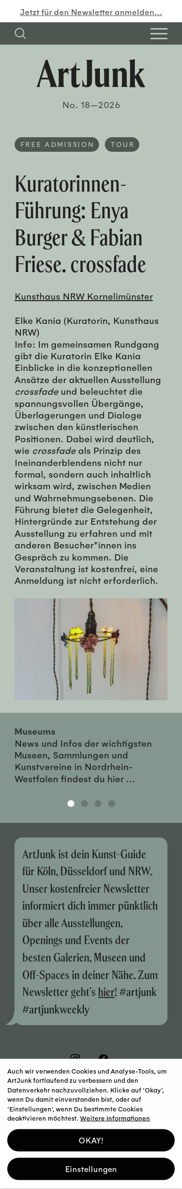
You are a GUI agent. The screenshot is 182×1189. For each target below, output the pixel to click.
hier (106, 991)
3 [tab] (98, 803)
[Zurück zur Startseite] (91, 73)
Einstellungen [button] (91, 1164)
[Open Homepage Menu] (158, 33)
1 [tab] (70, 803)
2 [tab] (84, 803)
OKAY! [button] (91, 1136)
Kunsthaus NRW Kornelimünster (84, 296)
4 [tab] (111, 803)
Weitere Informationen (115, 1113)
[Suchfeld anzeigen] (20, 33)
